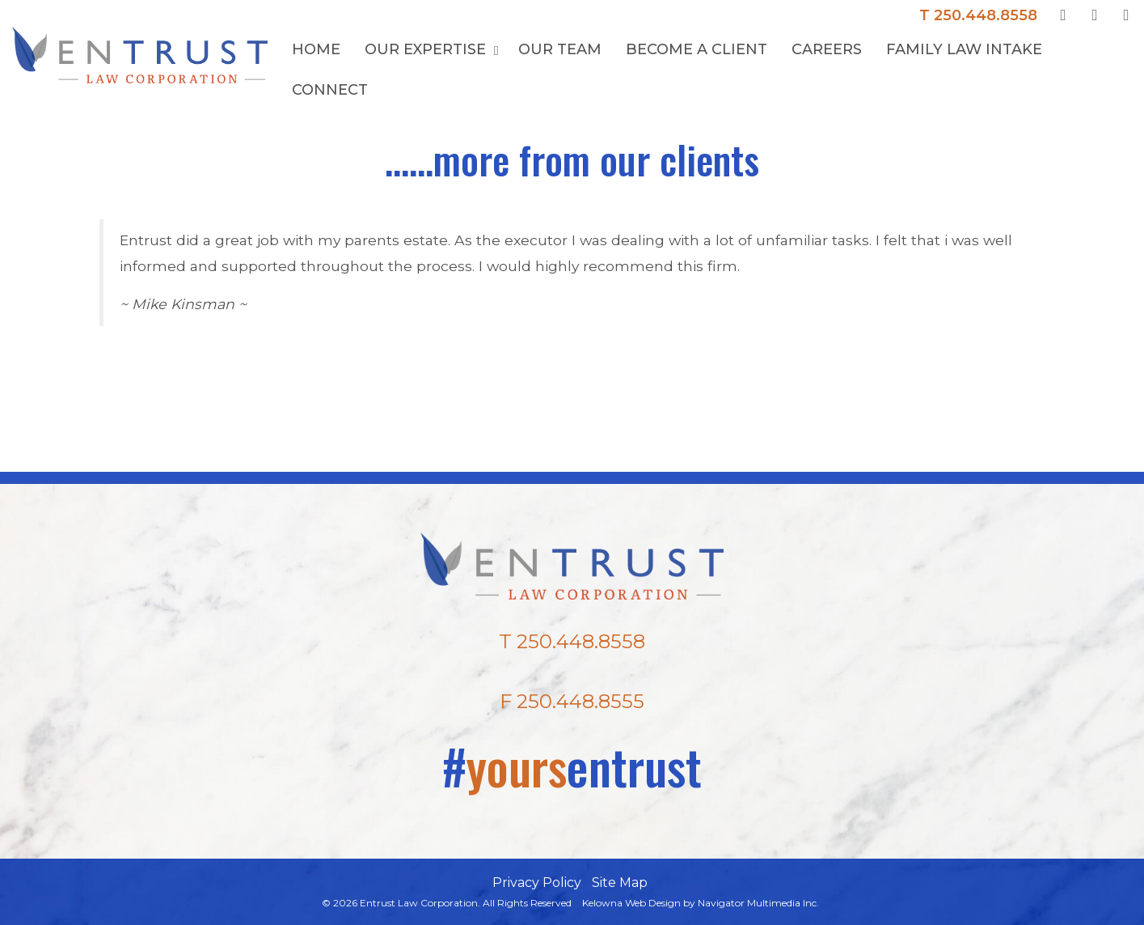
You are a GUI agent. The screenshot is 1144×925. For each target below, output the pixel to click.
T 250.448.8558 (978, 15)
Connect (330, 90)
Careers (827, 49)
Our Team (560, 49)
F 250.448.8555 (572, 701)
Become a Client (696, 49)
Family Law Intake (964, 49)
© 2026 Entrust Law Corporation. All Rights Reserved (447, 903)
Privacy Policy (536, 882)
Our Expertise (427, 49)
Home (316, 49)
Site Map (620, 882)
